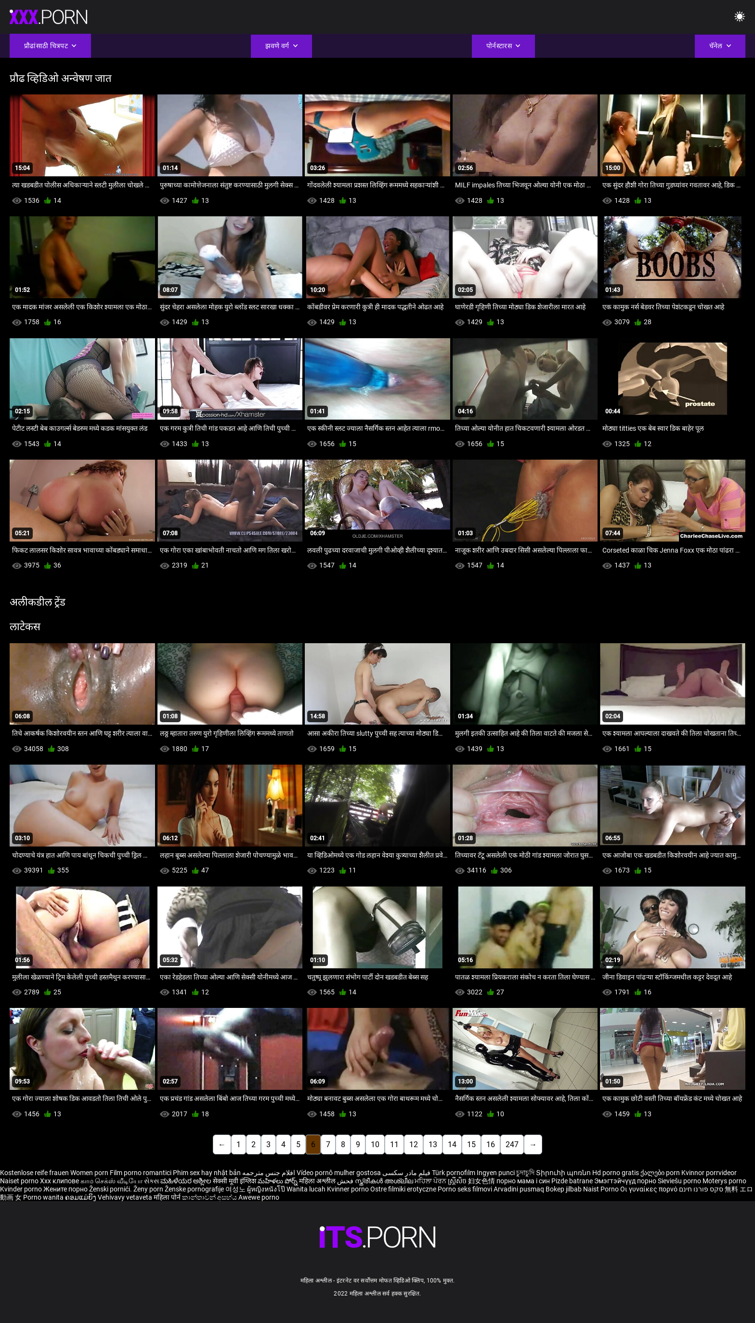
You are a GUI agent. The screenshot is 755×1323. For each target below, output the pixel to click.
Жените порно (66, 1189)
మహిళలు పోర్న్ (278, 1181)
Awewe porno (258, 1197)
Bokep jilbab (564, 1189)
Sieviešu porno (680, 1181)
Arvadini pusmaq (520, 1189)
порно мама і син (523, 1181)
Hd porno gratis (615, 1173)
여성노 (236, 1189)
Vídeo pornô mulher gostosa (339, 1173)
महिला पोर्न (168, 1197)
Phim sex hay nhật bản (207, 1173)
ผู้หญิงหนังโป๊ (266, 1189)
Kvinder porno (21, 1189)
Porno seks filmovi (465, 1189)
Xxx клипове (59, 1181)
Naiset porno (20, 1181)
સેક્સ (151, 1181)
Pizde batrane (572, 1181)
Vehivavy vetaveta (126, 1197)
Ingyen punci (496, 1173)
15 (471, 1144)
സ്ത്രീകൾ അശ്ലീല (385, 1181)
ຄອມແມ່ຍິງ (81, 1197)
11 (394, 1144)
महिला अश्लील (318, 1181)
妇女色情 (482, 1181)
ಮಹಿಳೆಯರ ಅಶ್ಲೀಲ (186, 1181)
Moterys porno (724, 1181)
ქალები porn (660, 1173)
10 (375, 1144)
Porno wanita (44, 1197)
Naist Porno (601, 1189)
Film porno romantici (140, 1173)
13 (433, 1144)
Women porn (90, 1173)
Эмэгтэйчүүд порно (626, 1181)
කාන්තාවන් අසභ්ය (210, 1197)
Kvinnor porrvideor (709, 1173)
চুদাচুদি (525, 1173)
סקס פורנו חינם (701, 1189)
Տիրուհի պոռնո (564, 1173)
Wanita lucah (306, 1189)
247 (512, 1144)
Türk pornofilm (453, 1173)
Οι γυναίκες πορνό (649, 1189)
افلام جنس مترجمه (268, 1173)
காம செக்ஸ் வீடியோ (111, 1181)
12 (413, 1144)
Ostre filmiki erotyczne (403, 1189)
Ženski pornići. (111, 1189)
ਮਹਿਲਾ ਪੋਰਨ (431, 1181)
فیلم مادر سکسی (406, 1173)
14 (452, 1144)
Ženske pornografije (195, 1189)
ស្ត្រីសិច (458, 1181)
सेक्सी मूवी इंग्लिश (234, 1181)
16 (490, 1144)
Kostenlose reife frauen (34, 1173)
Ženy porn (149, 1189)
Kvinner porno (348, 1189)
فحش (346, 1181)
